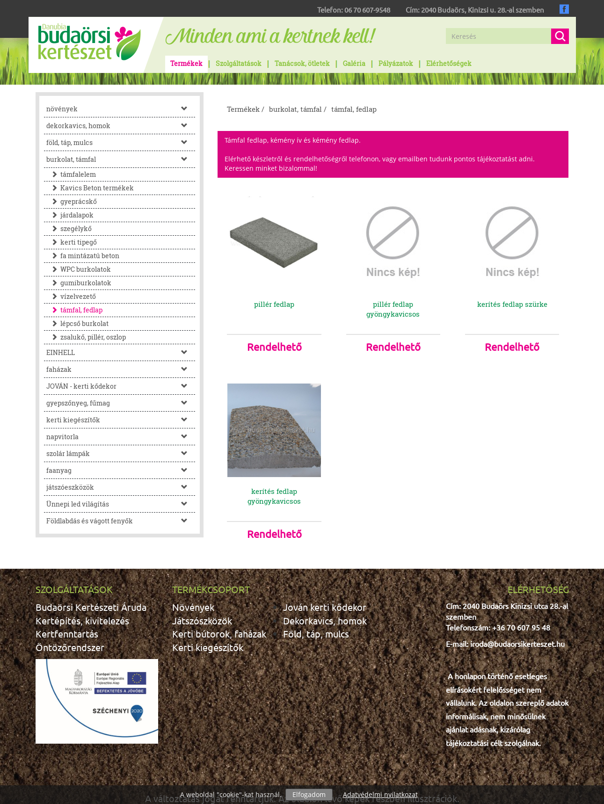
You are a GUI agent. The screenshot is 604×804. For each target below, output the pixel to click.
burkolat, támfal (121, 159)
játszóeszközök (121, 487)
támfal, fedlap (74, 309)
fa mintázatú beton (82, 255)
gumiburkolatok (78, 282)
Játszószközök (202, 601)
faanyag (121, 470)
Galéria (354, 63)
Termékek (186, 63)
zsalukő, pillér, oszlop (86, 337)
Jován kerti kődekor (324, 587)
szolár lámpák (121, 453)
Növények (193, 587)
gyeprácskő (71, 201)
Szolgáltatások (239, 63)
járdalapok (70, 214)
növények (121, 109)
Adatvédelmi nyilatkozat (380, 794)
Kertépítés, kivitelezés (82, 601)
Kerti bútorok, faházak (219, 614)
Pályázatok (395, 63)
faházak (121, 369)
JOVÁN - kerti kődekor (121, 386)
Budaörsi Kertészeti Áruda (91, 587)
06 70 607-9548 (367, 9)
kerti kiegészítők (121, 420)
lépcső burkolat (77, 323)
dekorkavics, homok (121, 125)
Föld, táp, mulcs (316, 614)
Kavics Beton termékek (90, 187)
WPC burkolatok (78, 269)
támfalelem (71, 174)
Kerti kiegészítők (207, 627)
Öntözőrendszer (70, 627)
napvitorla (121, 436)
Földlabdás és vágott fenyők (121, 521)
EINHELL (121, 352)
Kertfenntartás (67, 614)
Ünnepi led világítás (121, 504)
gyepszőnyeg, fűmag (121, 403)
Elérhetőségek (449, 63)
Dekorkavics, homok (325, 601)
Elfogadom (309, 794)
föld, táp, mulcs (121, 142)
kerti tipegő (71, 242)
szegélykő (69, 228)
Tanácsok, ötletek (302, 63)
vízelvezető (71, 296)
